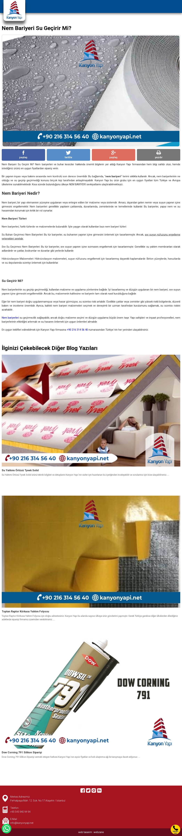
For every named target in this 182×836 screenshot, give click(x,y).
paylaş (23, 155)
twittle (68, 155)
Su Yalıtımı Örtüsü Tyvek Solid (20, 470)
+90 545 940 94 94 (20, 811)
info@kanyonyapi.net (21, 823)
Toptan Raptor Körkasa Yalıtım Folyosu (25, 611)
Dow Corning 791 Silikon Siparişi (22, 752)
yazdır (159, 155)
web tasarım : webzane (91, 832)
